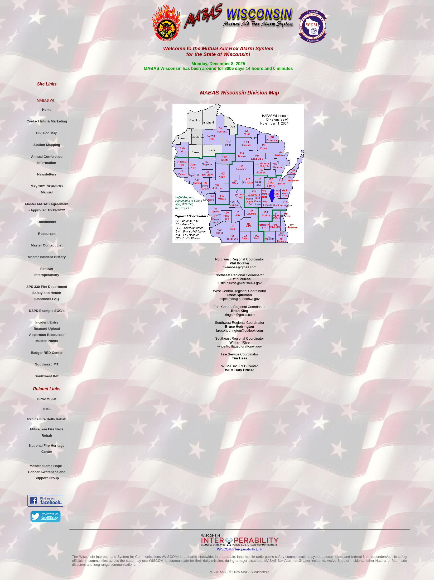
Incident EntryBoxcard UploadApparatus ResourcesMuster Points (46, 331)
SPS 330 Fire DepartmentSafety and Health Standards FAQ (46, 293)
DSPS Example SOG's (47, 311)
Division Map (46, 133)
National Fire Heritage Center (46, 449)
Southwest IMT (47, 376)
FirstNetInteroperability (46, 272)
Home (46, 110)
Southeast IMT (47, 364)
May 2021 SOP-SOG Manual (47, 189)
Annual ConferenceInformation (46, 160)
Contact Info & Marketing (46, 121)
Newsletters (46, 174)
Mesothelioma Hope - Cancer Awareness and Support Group (46, 472)
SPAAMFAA (46, 399)
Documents (46, 222)
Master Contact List (47, 245)
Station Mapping (46, 145)
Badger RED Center (47, 353)
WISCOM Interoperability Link (239, 549)
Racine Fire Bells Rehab (46, 419)
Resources (46, 234)
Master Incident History (47, 257)
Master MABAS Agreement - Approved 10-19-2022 (46, 207)
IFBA (47, 409)
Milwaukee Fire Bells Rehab (47, 432)
